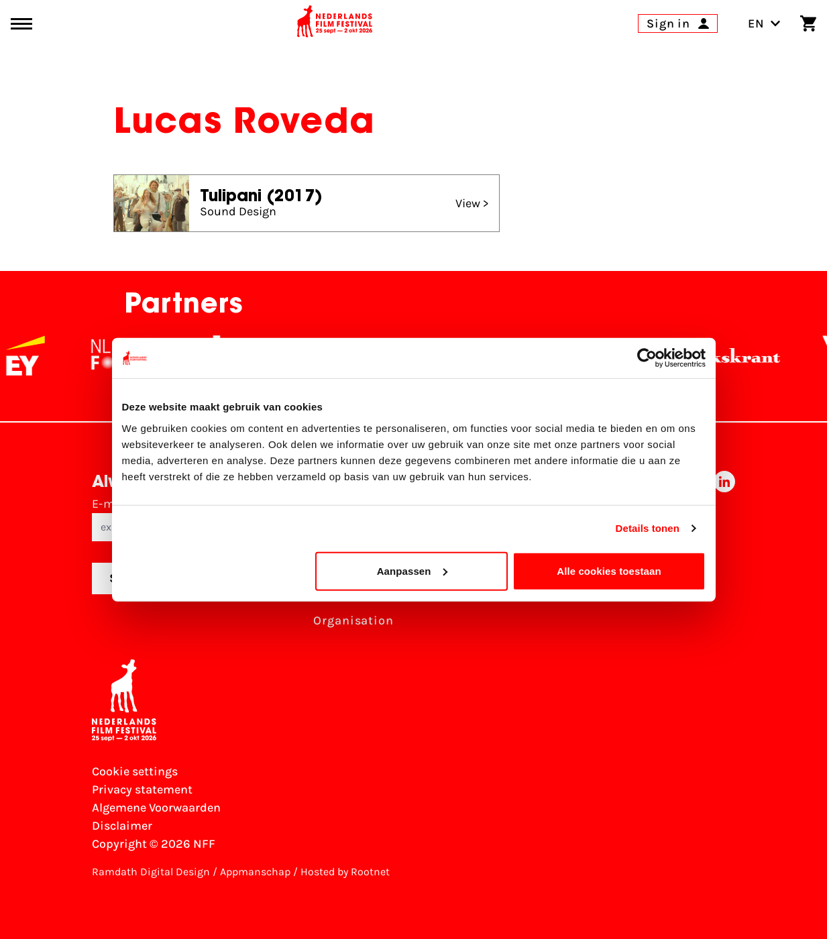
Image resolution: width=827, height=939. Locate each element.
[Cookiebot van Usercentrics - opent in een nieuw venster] (647, 358)
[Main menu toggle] (21, 24)
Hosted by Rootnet (345, 871)
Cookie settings (135, 771)
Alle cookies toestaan (609, 570)
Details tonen (647, 528)
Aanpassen (412, 570)
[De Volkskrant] (730, 355)
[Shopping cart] (808, 23)
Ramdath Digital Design (151, 871)
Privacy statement (142, 789)
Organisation (353, 620)
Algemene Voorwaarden (156, 807)
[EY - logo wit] (34, 355)
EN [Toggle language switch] (764, 23)
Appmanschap (255, 871)
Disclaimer (122, 825)
